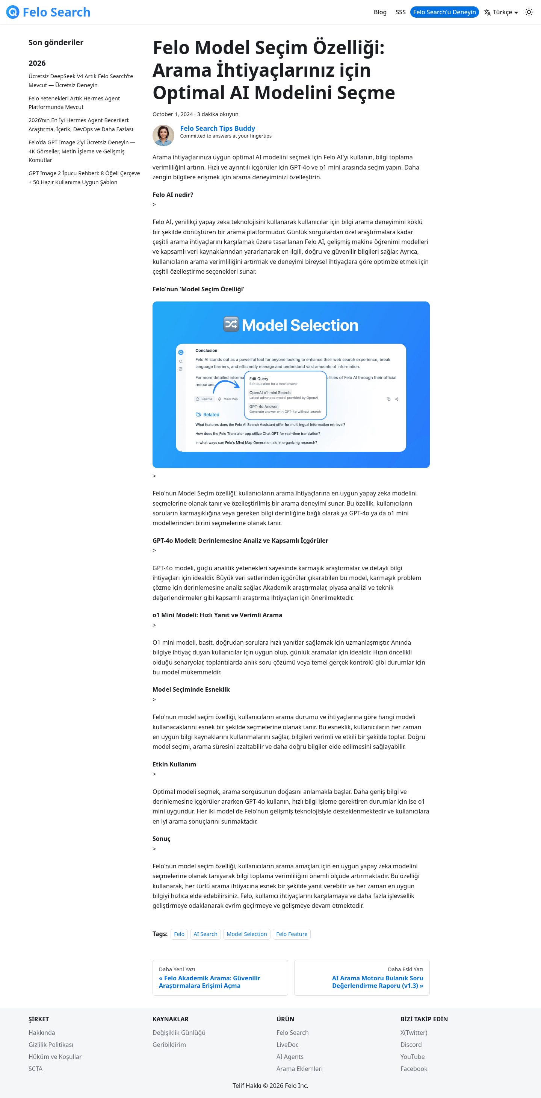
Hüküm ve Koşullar (55, 1057)
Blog (380, 12)
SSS (401, 12)
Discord (411, 1044)
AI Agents (290, 1057)
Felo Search (293, 1032)
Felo (179, 933)
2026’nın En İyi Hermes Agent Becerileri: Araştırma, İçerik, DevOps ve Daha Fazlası (81, 125)
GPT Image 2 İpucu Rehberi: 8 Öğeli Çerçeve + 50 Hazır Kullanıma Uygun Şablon (84, 178)
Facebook (414, 1069)
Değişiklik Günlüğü (179, 1032)
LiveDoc (288, 1044)
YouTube (412, 1057)
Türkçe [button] (498, 12)
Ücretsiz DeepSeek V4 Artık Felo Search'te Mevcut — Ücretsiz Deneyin (81, 81)
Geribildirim (169, 1044)
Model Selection (247, 933)
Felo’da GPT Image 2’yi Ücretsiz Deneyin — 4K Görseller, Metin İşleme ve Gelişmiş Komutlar (82, 151)
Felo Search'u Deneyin (444, 12)
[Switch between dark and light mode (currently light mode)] (529, 12)
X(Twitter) (413, 1032)
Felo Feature (291, 933)
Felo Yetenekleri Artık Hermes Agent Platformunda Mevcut (74, 103)
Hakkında (42, 1032)
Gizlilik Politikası (51, 1044)
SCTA (35, 1069)
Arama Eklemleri (300, 1069)
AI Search (206, 933)
